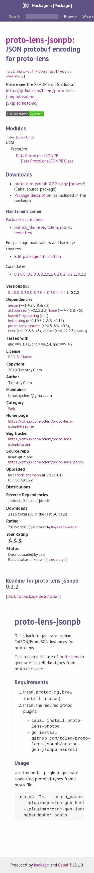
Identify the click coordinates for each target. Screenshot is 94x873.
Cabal (63, 864)
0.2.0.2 (59, 274)
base (53, 310)
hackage (41, 864)
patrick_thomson (29, 227)
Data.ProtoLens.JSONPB (37, 155)
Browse (70, 16)
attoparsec (17, 310)
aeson (13, 305)
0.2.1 (71, 274)
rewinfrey (23, 233)
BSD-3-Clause (20, 356)
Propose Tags (45, 71)
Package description (32, 195)
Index (11, 137)
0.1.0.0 (20, 274)
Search (15, 16)
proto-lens (69, 656)
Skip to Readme (21, 103)
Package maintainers (24, 219)
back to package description (33, 596)
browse (77, 184)
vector (48, 330)
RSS (26, 286)
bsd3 (11, 71)
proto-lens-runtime (24, 325)
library (20, 71)
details (81, 331)
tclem (52, 227)
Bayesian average (63, 527)
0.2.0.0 (33, 274)
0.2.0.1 (46, 274)
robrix (65, 227)
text (12, 330)
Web (11, 408)
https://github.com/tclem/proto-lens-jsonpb (46, 461)
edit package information (37, 256)
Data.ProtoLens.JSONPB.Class (47, 161)
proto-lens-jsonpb (39, 39)
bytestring (16, 320)
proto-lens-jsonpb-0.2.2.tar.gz (41, 184)
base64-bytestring (23, 315)
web (28, 71)
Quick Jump (25, 137)
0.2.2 (82, 274)
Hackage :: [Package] (52, 5)
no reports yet (56, 560)
